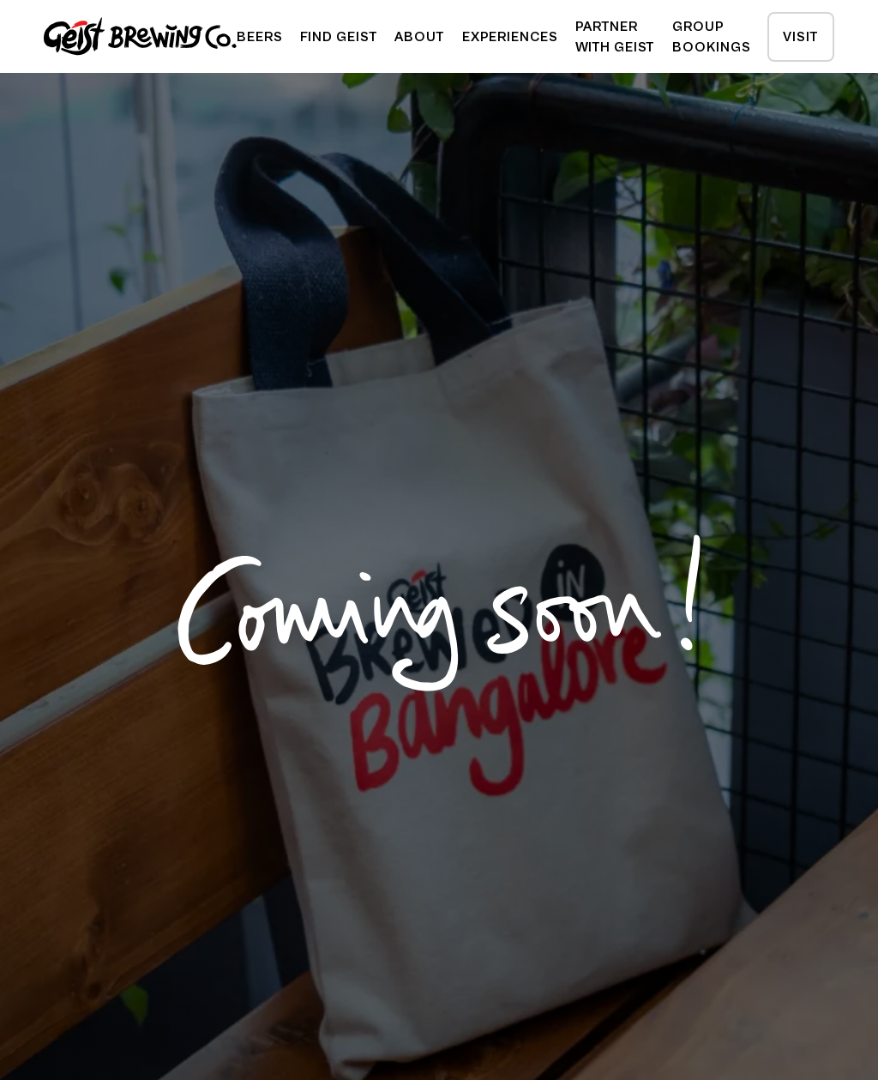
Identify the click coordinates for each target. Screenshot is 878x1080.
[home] (140, 36)
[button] (339, 37)
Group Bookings (711, 37)
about (419, 37)
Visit (800, 37)
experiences (510, 37)
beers (259, 37)
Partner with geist (615, 37)
